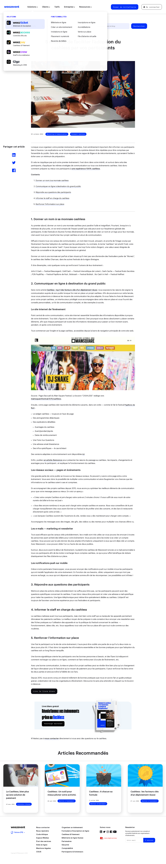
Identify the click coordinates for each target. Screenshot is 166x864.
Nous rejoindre (42, 831)
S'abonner (149, 840)
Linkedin (101, 832)
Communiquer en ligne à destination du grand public (58, 186)
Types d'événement (70, 26)
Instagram (108, 832)
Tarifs (57, 7)
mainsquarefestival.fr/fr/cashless (46, 399)
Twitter (104, 832)
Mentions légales (43, 848)
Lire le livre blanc (44, 691)
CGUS (38, 852)
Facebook (111, 832)
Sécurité (65, 845)
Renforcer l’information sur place (50, 204)
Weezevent (11, 7)
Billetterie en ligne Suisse (72, 838)
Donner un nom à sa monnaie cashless (52, 180)
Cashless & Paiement (71, 834)
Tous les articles (29, 26)
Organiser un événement (72, 827)
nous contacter (51, 738)
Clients (46, 7)
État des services (43, 841)
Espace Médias (42, 838)
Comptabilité (67, 848)
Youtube (115, 832)
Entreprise (69, 7)
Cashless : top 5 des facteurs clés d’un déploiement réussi (72, 290)
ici (83, 454)
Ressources (85, 7)
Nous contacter (43, 827)
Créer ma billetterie (124, 7)
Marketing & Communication (57, 134)
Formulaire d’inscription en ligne (75, 831)
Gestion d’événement (49, 26)
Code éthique (42, 834)
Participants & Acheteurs (72, 852)
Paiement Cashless (78, 134)
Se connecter (152, 7)
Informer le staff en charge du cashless (52, 198)
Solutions (32, 7)
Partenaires (66, 841)
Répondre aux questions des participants (53, 192)
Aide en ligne (41, 845)
